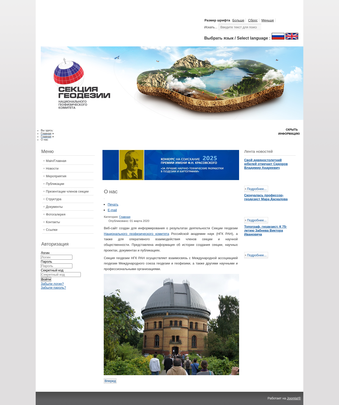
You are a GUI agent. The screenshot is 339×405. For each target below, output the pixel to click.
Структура (53, 199)
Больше (238, 20)
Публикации (55, 184)
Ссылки (51, 230)
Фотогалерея (56, 214)
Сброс (252, 20)
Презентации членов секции (67, 191)
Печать (113, 204)
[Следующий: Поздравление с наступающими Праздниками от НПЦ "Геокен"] (110, 381)
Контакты (53, 222)
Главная (125, 216)
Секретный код (52, 270)
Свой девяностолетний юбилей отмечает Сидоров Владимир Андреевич (266, 164)
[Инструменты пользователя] (104, 198)
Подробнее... (257, 189)
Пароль (46, 261)
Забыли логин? (52, 284)
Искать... (210, 27)
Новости (52, 168)
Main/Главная (56, 161)
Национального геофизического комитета (136, 234)
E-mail (112, 210)
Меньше (268, 20)
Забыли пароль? (53, 287)
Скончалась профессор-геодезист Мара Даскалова (266, 197)
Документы (54, 207)
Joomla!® (294, 398)
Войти (46, 279)
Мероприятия (56, 176)
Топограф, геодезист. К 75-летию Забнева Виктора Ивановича (265, 230)
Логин (45, 253)
